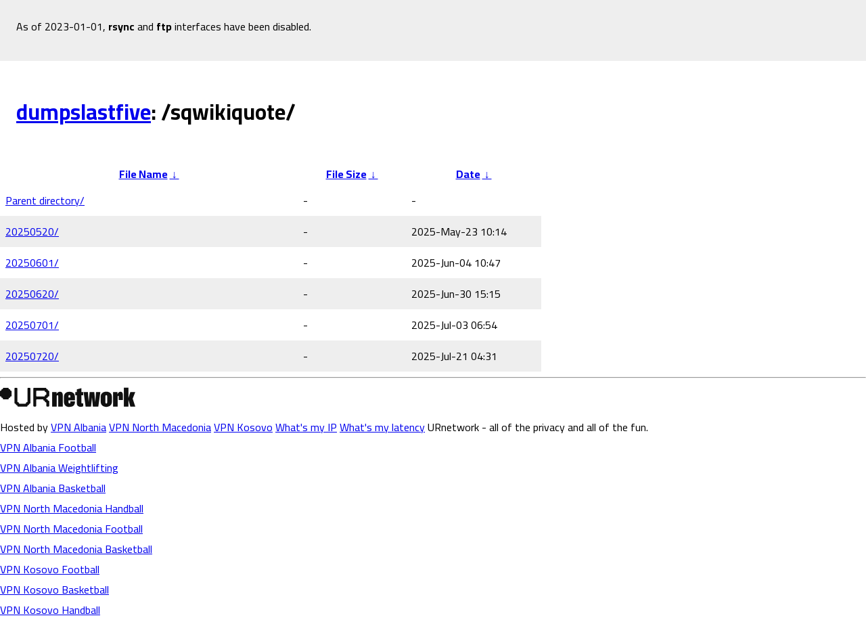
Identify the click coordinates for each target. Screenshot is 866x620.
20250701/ (32, 325)
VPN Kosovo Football (49, 569)
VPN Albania (78, 427)
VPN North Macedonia (160, 427)
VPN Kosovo (243, 427)
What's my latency (382, 427)
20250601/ (32, 262)
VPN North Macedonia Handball (71, 508)
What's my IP (306, 427)
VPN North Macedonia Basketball (76, 549)
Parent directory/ (45, 200)
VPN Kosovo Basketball (54, 589)
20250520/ (32, 231)
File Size (346, 174)
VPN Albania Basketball (53, 488)
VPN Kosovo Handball (50, 610)
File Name (143, 174)
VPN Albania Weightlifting (59, 468)
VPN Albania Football (48, 447)
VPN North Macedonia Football (71, 528)
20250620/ (32, 294)
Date (468, 174)
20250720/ (32, 356)
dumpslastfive (83, 111)
